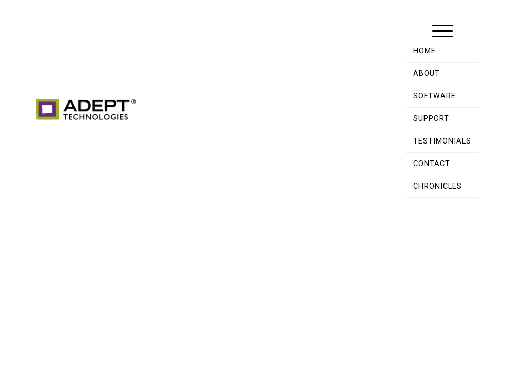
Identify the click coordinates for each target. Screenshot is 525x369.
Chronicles (437, 186)
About (426, 73)
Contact (431, 163)
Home (424, 51)
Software (434, 96)
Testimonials (442, 141)
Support (431, 118)
